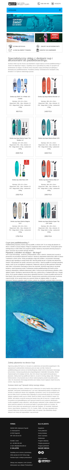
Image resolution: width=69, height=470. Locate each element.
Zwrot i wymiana (42, 435)
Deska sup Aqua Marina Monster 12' (49, 96)
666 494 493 (45, 3)
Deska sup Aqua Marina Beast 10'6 (48, 138)
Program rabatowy (43, 440)
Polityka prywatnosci (44, 443)
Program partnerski (43, 445)
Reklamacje (41, 438)
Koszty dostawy (42, 433)
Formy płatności (42, 430)
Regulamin (41, 428)
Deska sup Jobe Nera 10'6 (20, 180)
